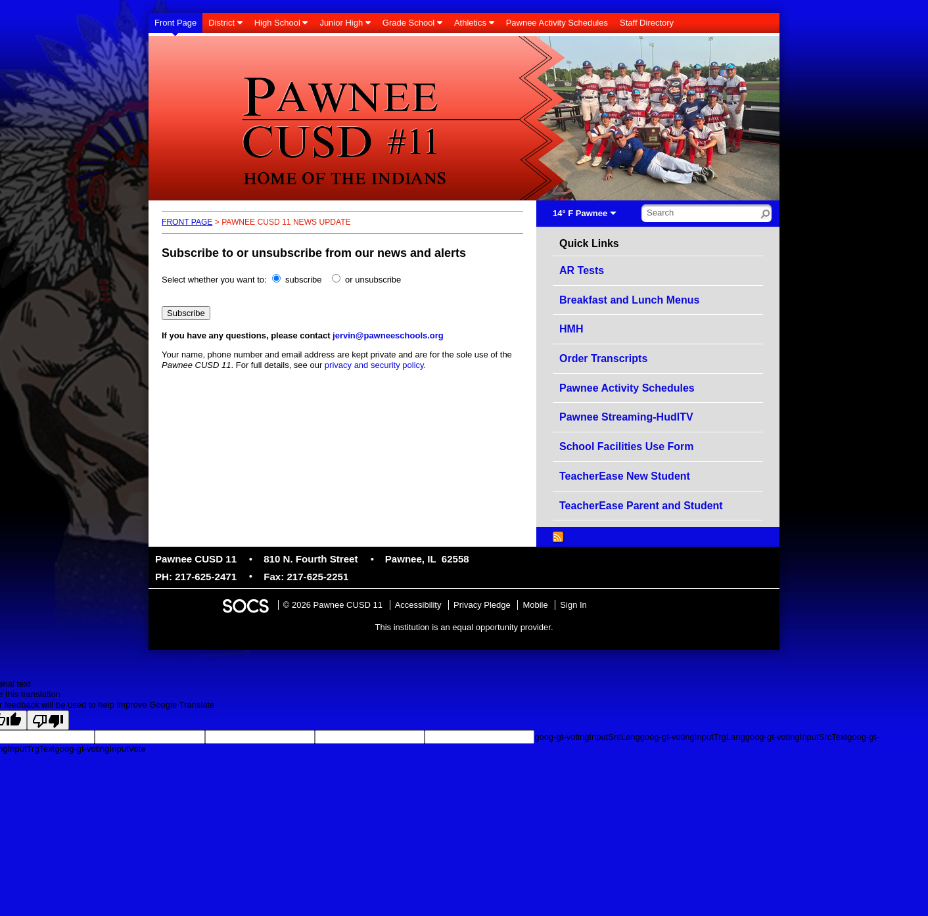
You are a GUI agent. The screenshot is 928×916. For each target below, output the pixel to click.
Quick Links (589, 244)
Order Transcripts (603, 358)
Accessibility (418, 605)
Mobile (534, 605)
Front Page (187, 222)
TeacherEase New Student (624, 476)
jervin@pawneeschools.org (388, 335)
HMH (571, 328)
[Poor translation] (48, 720)
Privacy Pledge (482, 605)
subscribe (303, 280)
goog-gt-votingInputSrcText (796, 737)
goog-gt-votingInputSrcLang (586, 737)
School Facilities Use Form (626, 446)
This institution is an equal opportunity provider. (464, 627)
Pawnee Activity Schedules (627, 388)
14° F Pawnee (580, 213)
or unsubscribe (373, 280)
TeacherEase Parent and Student (641, 505)
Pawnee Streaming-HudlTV (626, 417)
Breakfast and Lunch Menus (629, 300)
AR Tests (581, 270)
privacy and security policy (374, 365)
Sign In (573, 605)
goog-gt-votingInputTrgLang (692, 737)
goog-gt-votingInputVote (100, 749)
